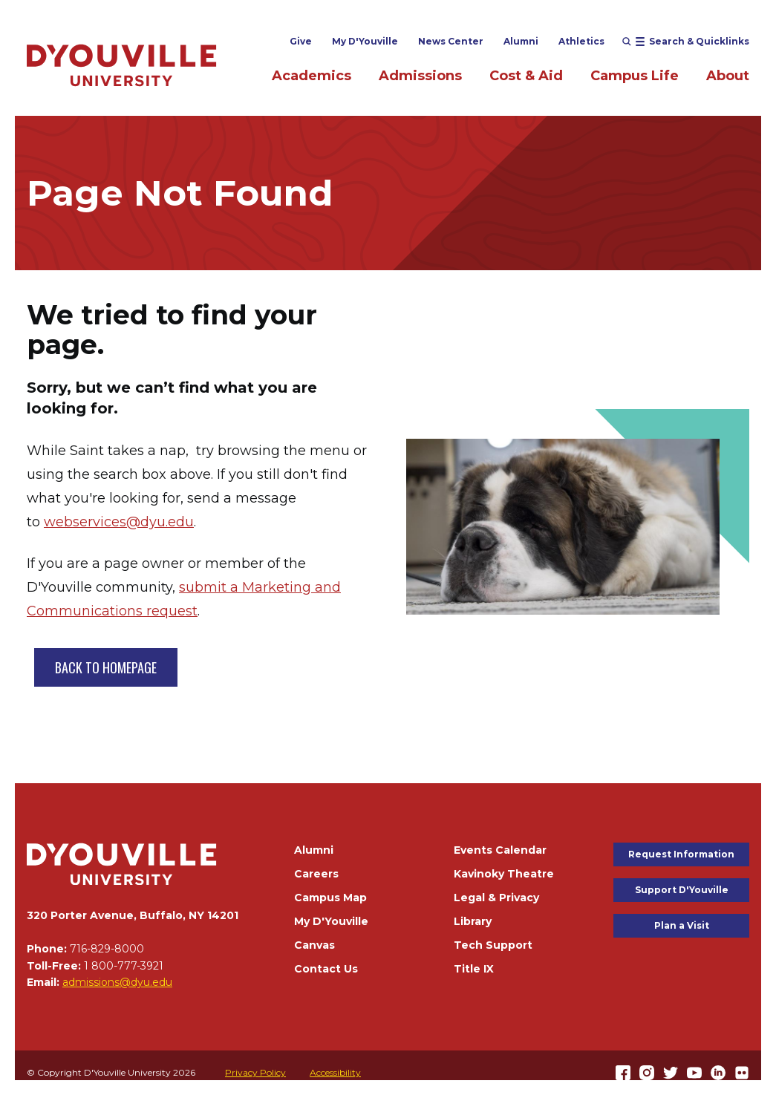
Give (301, 41)
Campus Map (330, 897)
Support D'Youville (681, 889)
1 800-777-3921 (123, 966)
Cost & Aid (526, 76)
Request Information (681, 854)
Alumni (520, 41)
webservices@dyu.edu (119, 522)
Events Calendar (500, 850)
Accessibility (335, 1072)
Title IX (474, 968)
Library (473, 921)
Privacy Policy (255, 1072)
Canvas (314, 945)
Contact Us (326, 968)
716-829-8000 (107, 948)
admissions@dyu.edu (117, 982)
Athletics (581, 41)
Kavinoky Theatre (504, 873)
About (727, 76)
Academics (311, 76)
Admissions (420, 76)
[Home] (122, 65)
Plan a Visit (681, 925)
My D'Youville (365, 41)
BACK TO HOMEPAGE (106, 667)
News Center (450, 41)
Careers (316, 873)
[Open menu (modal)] (685, 41)
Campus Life (634, 76)
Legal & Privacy (496, 897)
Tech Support (493, 945)
